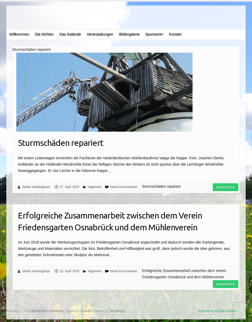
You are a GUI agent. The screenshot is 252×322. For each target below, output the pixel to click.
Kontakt (175, 34)
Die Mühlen (44, 34)
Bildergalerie (129, 34)
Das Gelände (70, 34)
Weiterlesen (225, 187)
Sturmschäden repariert (60, 142)
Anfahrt (231, 311)
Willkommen (19, 34)
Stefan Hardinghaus (36, 187)
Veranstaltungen (100, 34)
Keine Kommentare (123, 187)
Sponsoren (154, 34)
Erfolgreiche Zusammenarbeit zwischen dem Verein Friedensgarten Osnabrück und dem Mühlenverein (110, 221)
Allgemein (95, 187)
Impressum (206, 311)
